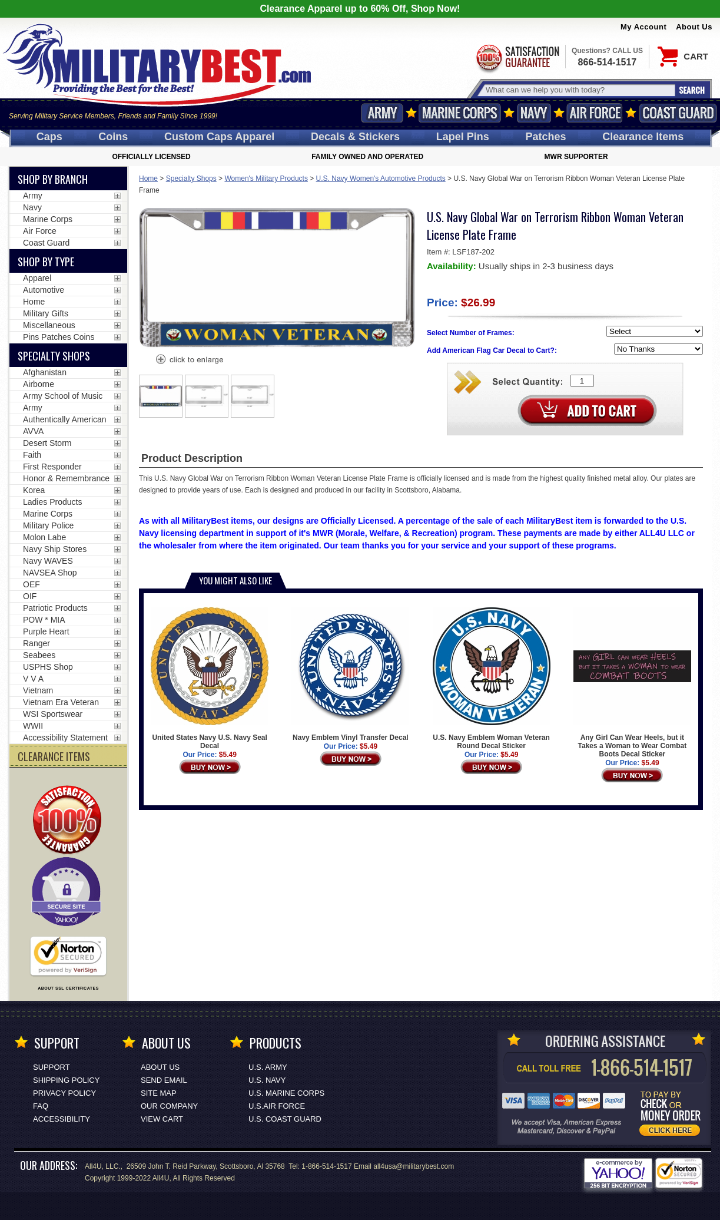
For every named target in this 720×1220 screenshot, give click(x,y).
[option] (161, 396)
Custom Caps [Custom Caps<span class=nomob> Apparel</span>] (219, 137)
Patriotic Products (55, 608)
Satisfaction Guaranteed (517, 57)
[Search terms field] (579, 90)
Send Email (164, 1080)
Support (51, 1067)
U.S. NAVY (267, 1080)
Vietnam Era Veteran (61, 702)
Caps (49, 137)
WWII (33, 725)
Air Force (594, 113)
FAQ (40, 1106)
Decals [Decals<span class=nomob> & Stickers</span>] (355, 137)
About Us (694, 26)
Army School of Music (62, 396)
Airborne (38, 384)
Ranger (36, 643)
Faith (32, 454)
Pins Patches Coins (58, 337)
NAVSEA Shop (50, 572)
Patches (545, 137)
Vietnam (38, 690)
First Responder (52, 466)
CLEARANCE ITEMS (54, 756)
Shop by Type (46, 261)
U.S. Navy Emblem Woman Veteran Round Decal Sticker (491, 678)
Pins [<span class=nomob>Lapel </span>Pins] (462, 137)
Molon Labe (44, 537)
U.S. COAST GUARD (284, 1119)
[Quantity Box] (582, 381)
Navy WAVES (48, 561)
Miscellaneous (49, 325)
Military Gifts (45, 313)
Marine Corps (460, 113)
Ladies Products (52, 502)
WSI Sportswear (52, 714)
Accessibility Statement (65, 737)
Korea (34, 490)
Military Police (48, 525)
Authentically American (65, 419)
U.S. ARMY (267, 1067)
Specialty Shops (191, 178)
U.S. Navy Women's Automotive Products (381, 178)
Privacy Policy (64, 1093)
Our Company (169, 1106)
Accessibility (61, 1119)
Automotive (43, 290)
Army (382, 113)
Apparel (37, 278)
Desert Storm (47, 443)
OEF (31, 584)
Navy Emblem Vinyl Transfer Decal (350, 674)
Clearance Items (642, 137)
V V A (33, 678)
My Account (643, 26)
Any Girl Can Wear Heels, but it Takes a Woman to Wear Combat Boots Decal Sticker (632, 682)
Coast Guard (678, 113)
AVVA (33, 431)
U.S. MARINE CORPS (286, 1093)
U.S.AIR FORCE (276, 1106)
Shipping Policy (66, 1080)
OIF (30, 596)
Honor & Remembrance (66, 478)
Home (148, 178)
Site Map (159, 1093)
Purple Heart (46, 631)
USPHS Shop (48, 667)
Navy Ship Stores (55, 549)
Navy (534, 113)
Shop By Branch (53, 179)
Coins (113, 137)
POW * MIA (44, 619)
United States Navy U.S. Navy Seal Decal (209, 678)
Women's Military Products (265, 178)
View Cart (162, 1119)
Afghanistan (45, 372)
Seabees (39, 655)
